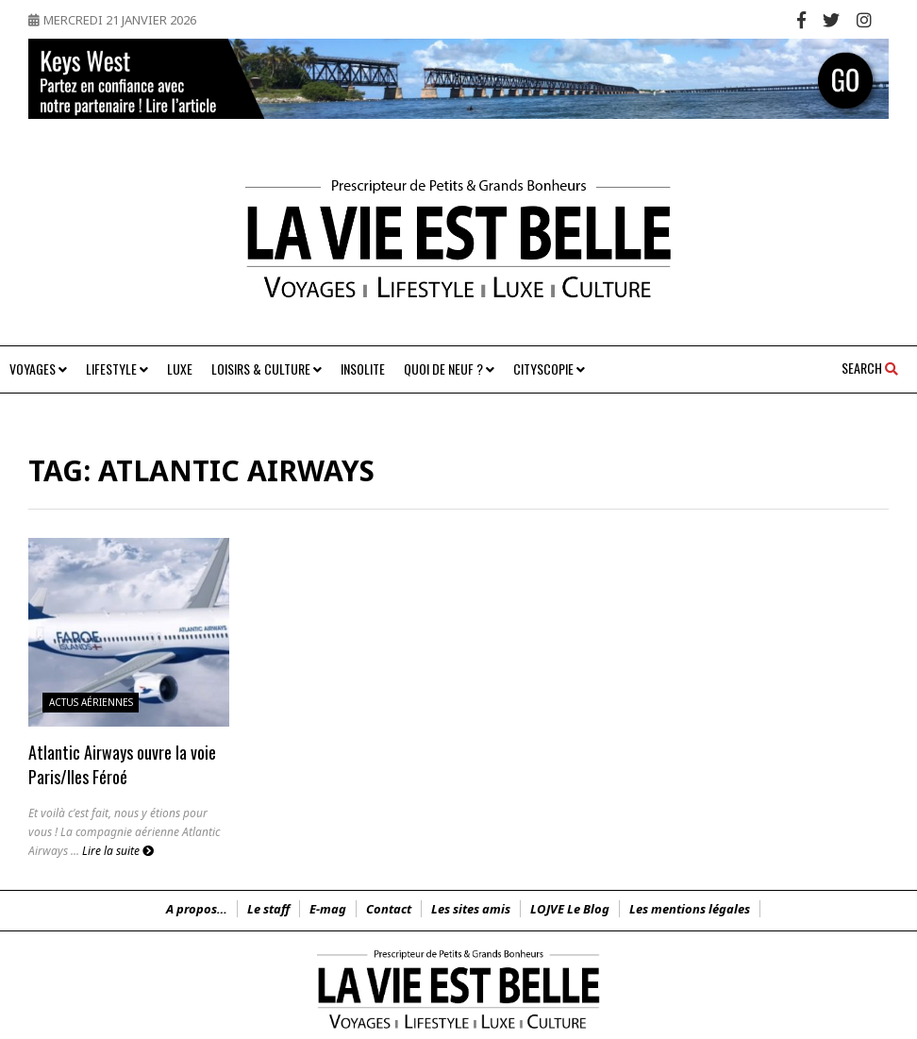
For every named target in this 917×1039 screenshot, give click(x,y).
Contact (388, 908)
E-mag (327, 908)
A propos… (196, 908)
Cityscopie (549, 368)
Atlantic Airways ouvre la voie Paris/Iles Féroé (122, 764)
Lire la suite (118, 851)
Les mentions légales (689, 908)
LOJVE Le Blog (569, 908)
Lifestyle (117, 368)
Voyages (38, 368)
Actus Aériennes (91, 702)
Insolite (363, 368)
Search (870, 367)
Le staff (268, 908)
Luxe (179, 368)
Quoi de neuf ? (449, 368)
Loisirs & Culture (266, 368)
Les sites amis (470, 908)
